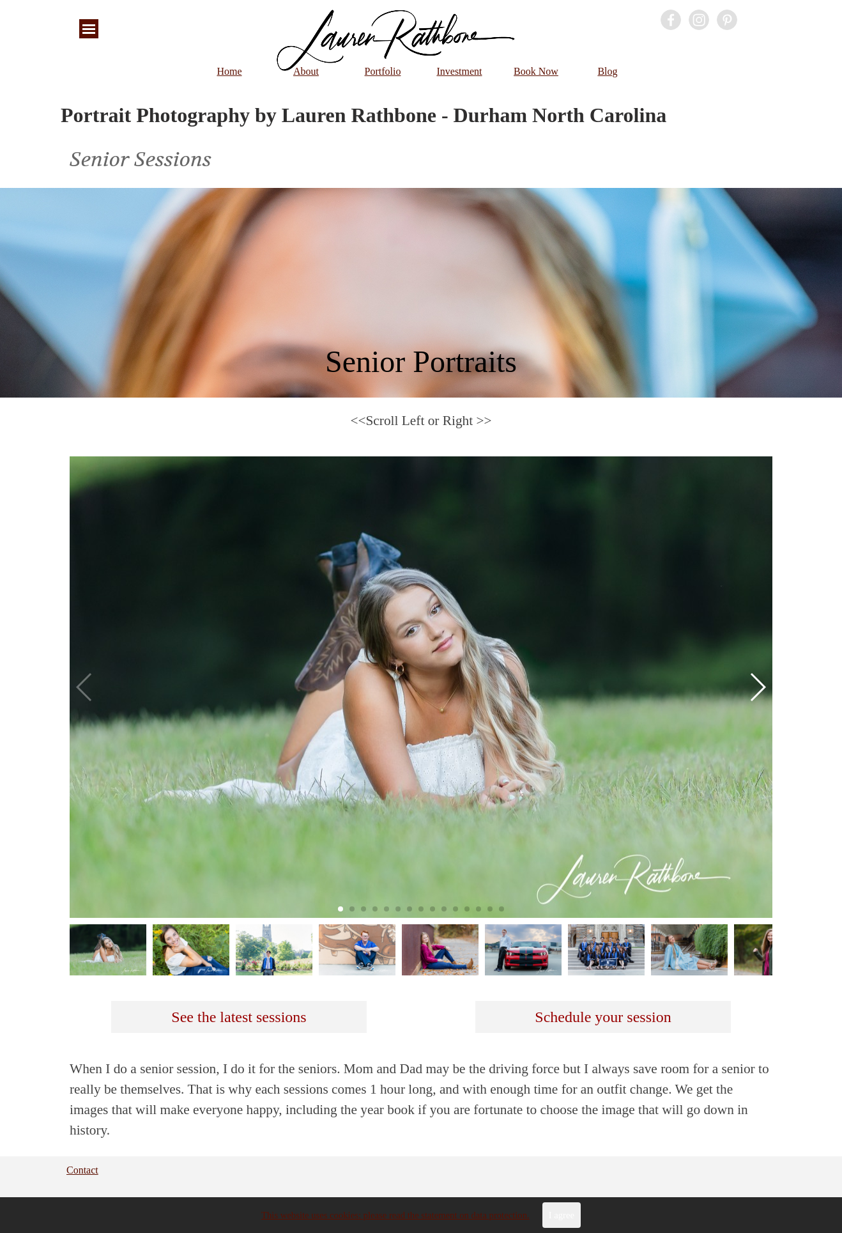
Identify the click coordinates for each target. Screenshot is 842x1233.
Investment (459, 71)
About (306, 71)
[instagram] (699, 20)
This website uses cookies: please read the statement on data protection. (395, 1219)
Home (229, 71)
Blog (607, 71)
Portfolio (383, 71)
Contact (82, 1170)
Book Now (536, 71)
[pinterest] (727, 20)
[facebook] (671, 20)
